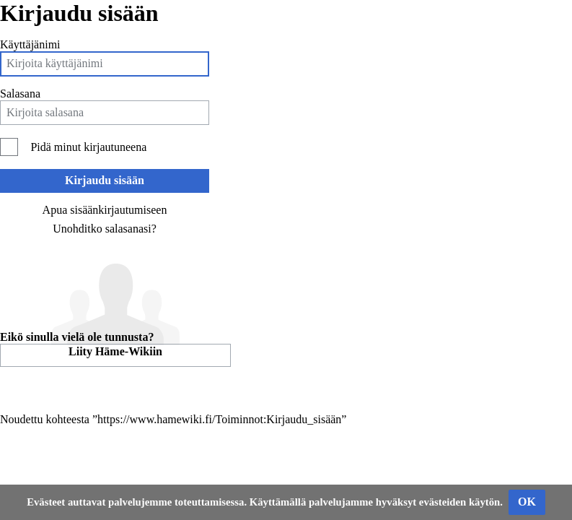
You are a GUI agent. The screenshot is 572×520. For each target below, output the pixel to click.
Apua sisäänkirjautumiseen (105, 210)
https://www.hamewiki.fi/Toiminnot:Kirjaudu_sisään (219, 419)
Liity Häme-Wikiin (115, 351)
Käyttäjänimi (30, 44)
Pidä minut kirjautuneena (88, 147)
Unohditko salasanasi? (105, 228)
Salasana (20, 93)
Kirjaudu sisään (104, 180)
